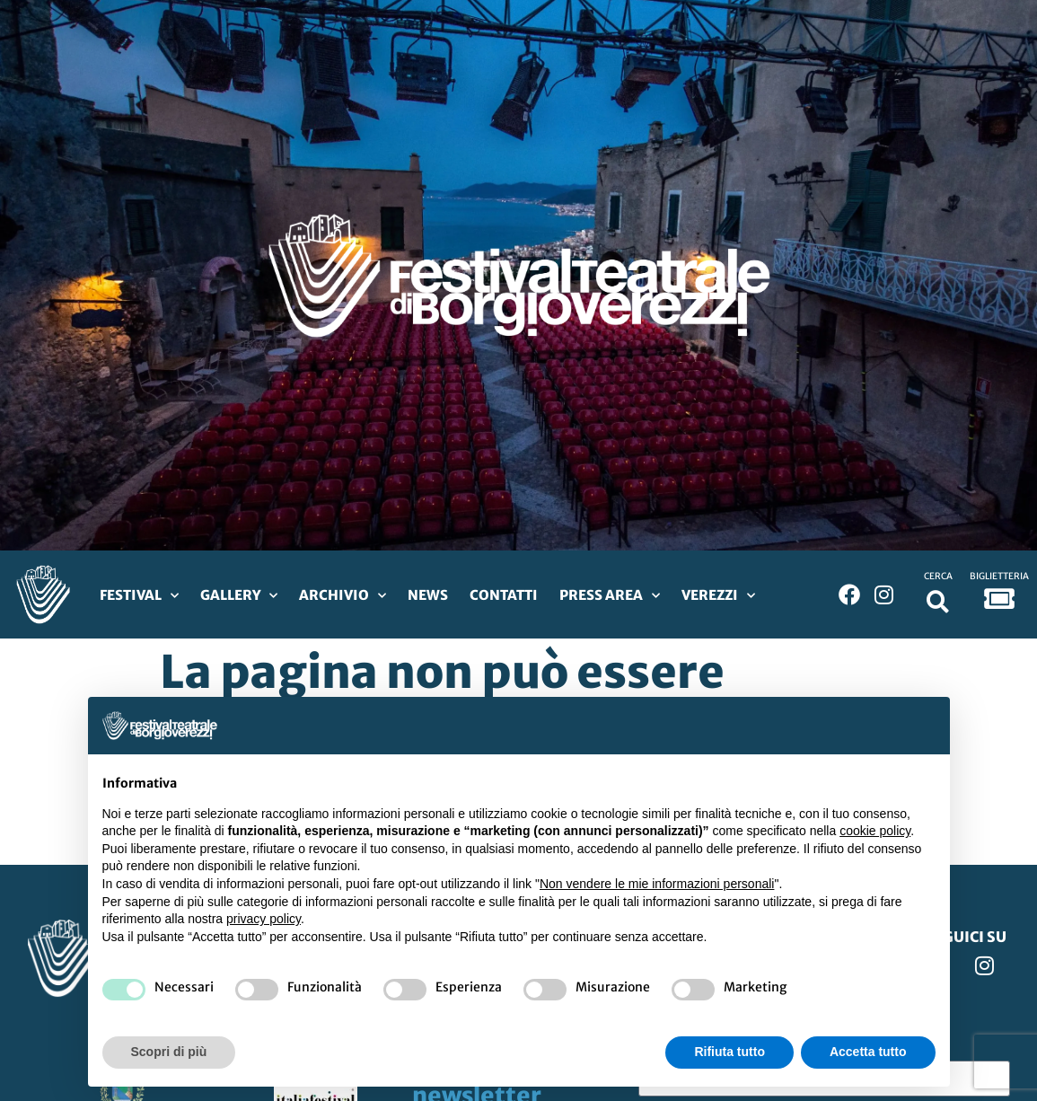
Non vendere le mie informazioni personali (657, 883)
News (428, 594)
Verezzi (718, 596)
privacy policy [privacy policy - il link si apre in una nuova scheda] (263, 919)
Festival (139, 596)
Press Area (609, 596)
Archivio (342, 596)
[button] (938, 601)
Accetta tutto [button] (868, 1051)
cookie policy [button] (874, 831)
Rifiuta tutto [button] (729, 1051)
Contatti (504, 594)
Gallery (238, 596)
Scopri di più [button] (169, 1051)
